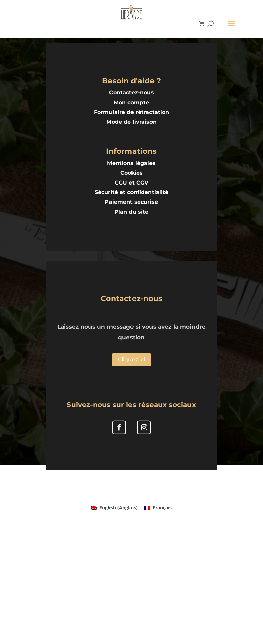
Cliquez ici (131, 359)
